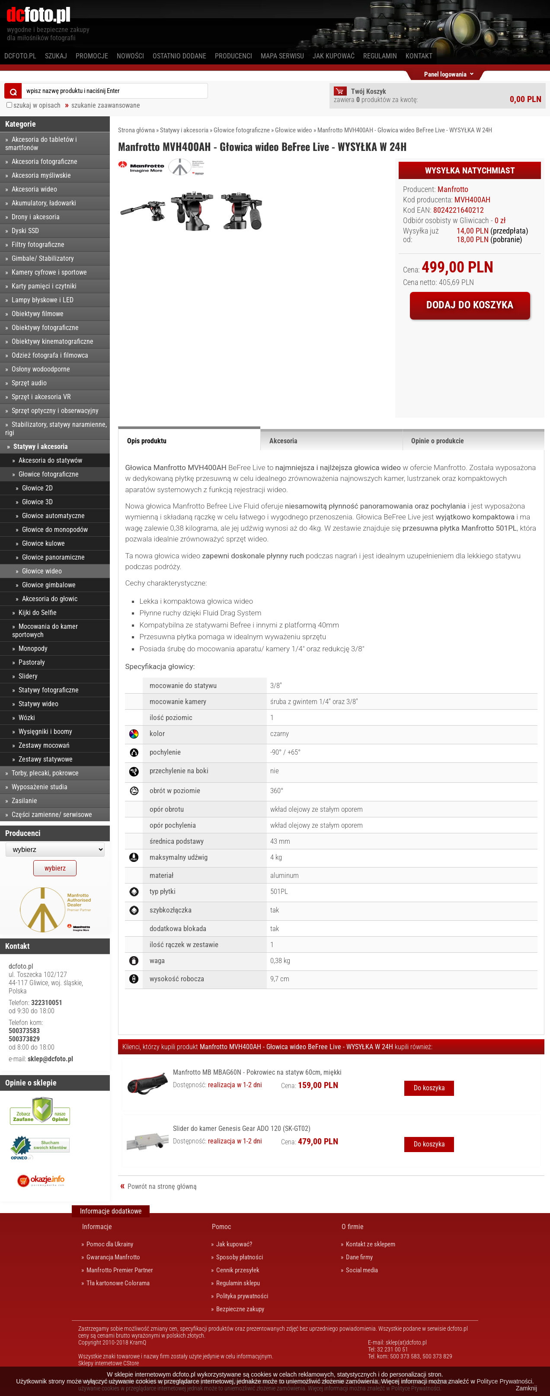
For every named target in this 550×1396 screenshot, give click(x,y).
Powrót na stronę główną (162, 1186)
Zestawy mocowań (44, 745)
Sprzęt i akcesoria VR (41, 397)
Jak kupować (334, 56)
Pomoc (221, 1227)
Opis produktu (146, 441)
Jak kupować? (234, 1244)
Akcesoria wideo (34, 189)
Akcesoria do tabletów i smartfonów (41, 143)
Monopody (33, 648)
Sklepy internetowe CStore (108, 1363)
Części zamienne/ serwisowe (52, 814)
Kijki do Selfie (38, 612)
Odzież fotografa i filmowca (50, 355)
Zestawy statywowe (46, 759)
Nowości (130, 56)
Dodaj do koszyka (469, 305)
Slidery (28, 676)
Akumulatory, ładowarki (44, 203)
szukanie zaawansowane (105, 105)
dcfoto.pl (20, 56)
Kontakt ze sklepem (370, 1244)
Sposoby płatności (239, 1257)
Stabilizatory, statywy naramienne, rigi (56, 428)
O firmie (353, 1227)
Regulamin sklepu (238, 1283)
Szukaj (56, 56)
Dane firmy (359, 1257)
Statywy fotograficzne (49, 690)
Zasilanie (24, 801)
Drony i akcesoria (36, 217)
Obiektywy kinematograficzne (52, 341)
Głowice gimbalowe (49, 585)
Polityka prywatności (242, 1296)
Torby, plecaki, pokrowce (45, 773)
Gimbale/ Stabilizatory (43, 258)
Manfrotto (453, 189)
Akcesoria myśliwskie (41, 175)
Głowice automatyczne (53, 516)
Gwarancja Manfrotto (113, 1257)
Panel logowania (445, 72)
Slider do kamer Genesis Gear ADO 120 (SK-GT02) (241, 1128)
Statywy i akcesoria (184, 130)
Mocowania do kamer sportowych (45, 630)
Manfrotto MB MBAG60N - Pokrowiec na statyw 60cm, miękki (257, 1072)
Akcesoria (283, 441)
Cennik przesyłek (237, 1270)
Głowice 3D (37, 502)
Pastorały (32, 662)
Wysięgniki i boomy (45, 731)
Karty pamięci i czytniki (44, 286)
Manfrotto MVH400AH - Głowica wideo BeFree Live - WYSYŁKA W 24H (404, 130)
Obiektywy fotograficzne (45, 327)
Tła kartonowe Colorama (118, 1283)
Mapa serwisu (282, 56)
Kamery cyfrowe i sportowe (49, 272)
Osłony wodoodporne (41, 369)
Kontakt (419, 56)
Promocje (92, 56)
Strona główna (136, 130)
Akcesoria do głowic (49, 599)
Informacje (97, 1227)
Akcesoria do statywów (50, 460)
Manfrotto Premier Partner (119, 1270)
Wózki (27, 718)
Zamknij (526, 1388)
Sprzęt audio (29, 383)
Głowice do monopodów (55, 529)
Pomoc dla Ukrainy (109, 1244)
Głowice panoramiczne (53, 557)
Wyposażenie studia (39, 787)
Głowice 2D (37, 488)
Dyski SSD (25, 231)
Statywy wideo (38, 704)
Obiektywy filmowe (38, 314)
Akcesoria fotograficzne (44, 161)
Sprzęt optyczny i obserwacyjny (55, 411)
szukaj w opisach (37, 105)
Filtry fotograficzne (38, 244)
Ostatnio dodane (179, 56)
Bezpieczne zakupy (240, 1309)
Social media (362, 1270)
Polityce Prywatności (504, 1381)
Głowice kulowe (43, 543)
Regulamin (380, 56)
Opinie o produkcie (437, 441)
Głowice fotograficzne (242, 130)
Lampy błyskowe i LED (43, 300)
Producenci (233, 56)
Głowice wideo (293, 130)
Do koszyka (429, 1088)
